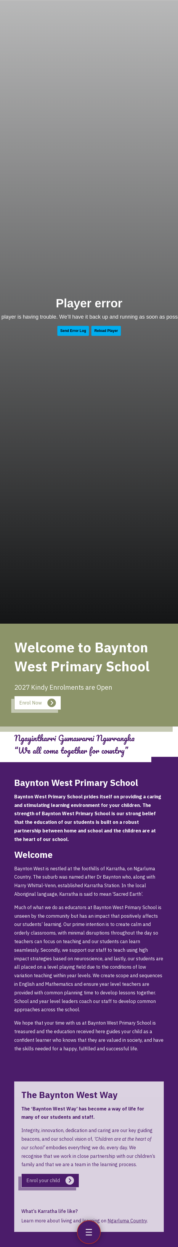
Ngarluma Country (127, 1221)
